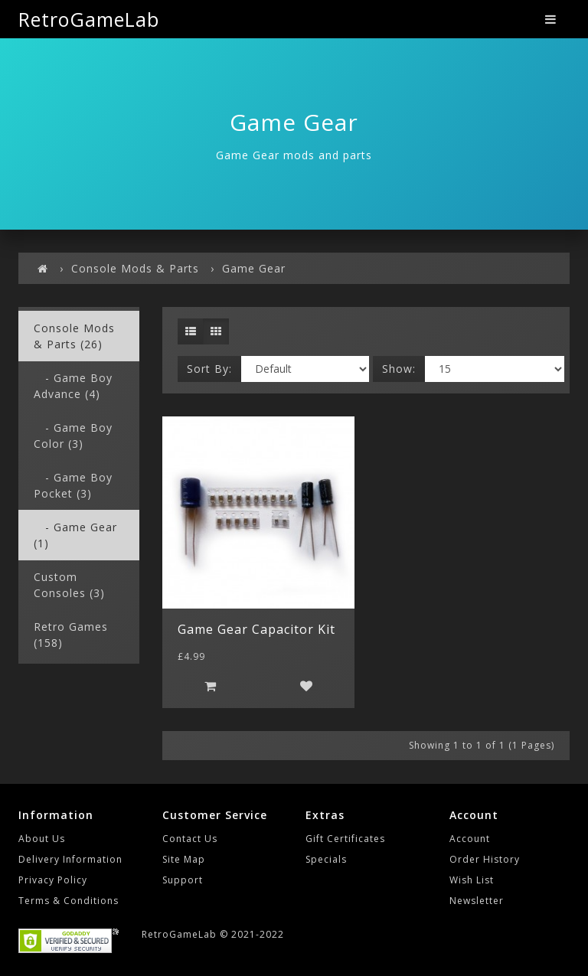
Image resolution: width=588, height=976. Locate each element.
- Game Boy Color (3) (73, 435)
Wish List (471, 879)
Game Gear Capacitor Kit (256, 629)
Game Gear (254, 268)
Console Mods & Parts (135, 268)
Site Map (183, 859)
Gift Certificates (345, 838)
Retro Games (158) (71, 634)
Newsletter (476, 900)
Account (469, 838)
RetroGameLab (88, 19)
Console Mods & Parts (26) (74, 336)
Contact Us (189, 838)
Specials (326, 859)
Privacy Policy (52, 879)
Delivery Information (70, 859)
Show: (399, 368)
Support (182, 879)
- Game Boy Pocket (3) (73, 485)
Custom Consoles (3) (69, 585)
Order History (484, 859)
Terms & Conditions (68, 900)
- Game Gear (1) (75, 535)
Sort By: (209, 368)
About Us (41, 838)
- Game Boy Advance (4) (73, 385)
